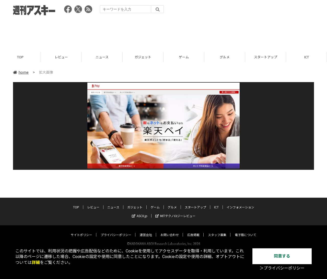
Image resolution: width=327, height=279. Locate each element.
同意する (282, 256)
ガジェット (143, 56)
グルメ (225, 56)
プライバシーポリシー (116, 230)
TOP (20, 56)
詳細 (36, 262)
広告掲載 (193, 230)
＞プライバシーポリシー (282, 268)
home (21, 72)
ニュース (102, 56)
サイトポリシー (81, 230)
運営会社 (146, 230)
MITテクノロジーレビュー (175, 211)
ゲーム (184, 56)
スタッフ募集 (217, 230)
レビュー (61, 56)
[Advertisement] (163, 31)
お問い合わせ (169, 230)
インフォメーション (240, 202)
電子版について (245, 230)
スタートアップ (265, 56)
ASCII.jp (139, 211)
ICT (306, 56)
